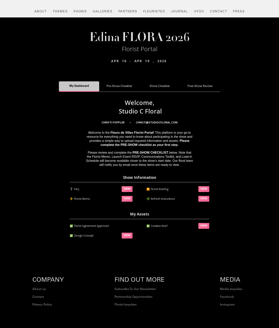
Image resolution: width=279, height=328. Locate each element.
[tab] (79, 86)
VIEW (127, 189)
